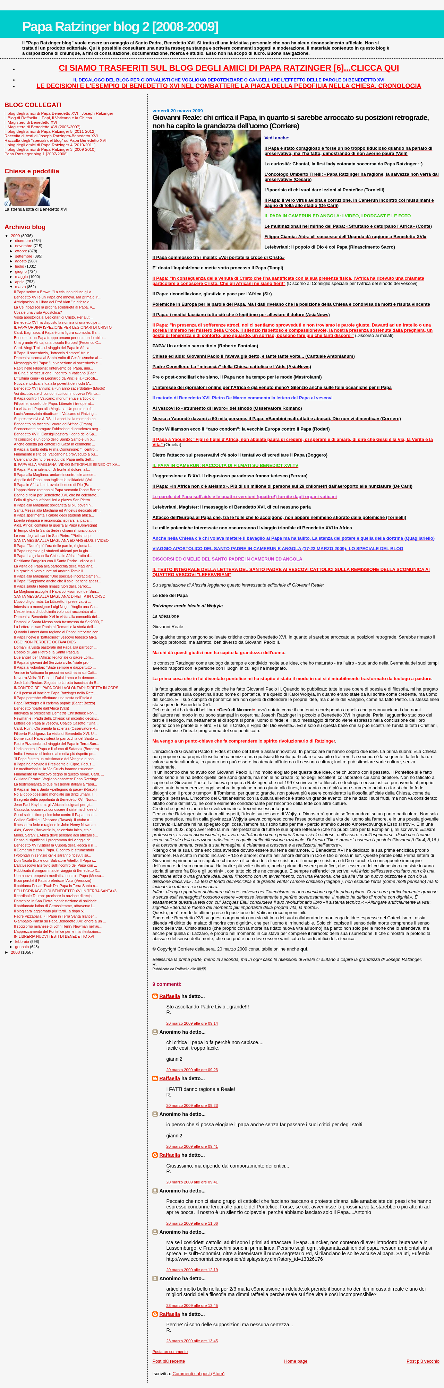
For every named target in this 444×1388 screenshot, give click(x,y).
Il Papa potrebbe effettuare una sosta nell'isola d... (54, 698)
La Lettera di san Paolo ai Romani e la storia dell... (55, 627)
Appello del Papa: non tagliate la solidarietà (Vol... (54, 480)
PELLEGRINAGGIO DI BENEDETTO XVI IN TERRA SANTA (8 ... (67, 891)
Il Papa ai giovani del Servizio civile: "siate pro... (53, 662)
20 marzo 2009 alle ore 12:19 (192, 1270)
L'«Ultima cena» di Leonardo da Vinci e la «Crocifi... (56, 378)
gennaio (22, 947)
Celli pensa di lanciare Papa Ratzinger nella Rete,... (56, 693)
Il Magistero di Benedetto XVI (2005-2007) (42, 126)
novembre (24, 246)
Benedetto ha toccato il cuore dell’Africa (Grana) (53, 424)
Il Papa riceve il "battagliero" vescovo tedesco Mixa (55, 637)
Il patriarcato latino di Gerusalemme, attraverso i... (54, 906)
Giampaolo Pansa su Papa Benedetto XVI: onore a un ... (60, 921)
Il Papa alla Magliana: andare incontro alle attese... (55, 474)
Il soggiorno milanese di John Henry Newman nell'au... (58, 926)
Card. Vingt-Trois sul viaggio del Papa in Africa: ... (54, 348)
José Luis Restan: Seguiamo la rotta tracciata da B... (56, 682)
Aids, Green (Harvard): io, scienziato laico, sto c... (54, 830)
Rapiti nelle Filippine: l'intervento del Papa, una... (53, 368)
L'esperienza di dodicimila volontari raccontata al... (55, 611)
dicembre (23, 240)
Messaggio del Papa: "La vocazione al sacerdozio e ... (58, 363)
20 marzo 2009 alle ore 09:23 (192, 1070)
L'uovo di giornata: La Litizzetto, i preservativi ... (52, 601)
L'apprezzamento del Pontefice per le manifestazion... (57, 931)
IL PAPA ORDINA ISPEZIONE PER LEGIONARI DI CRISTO (63, 327)
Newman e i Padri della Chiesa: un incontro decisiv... (56, 718)
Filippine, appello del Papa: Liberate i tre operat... (54, 403)
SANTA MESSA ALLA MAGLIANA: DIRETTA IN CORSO (59, 596)
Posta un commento (170, 1352)
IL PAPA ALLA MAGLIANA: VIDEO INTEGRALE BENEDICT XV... (67, 464)
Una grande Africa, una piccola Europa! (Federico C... (57, 342)
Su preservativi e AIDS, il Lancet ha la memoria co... (56, 419)
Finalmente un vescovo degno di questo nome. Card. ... (59, 774)
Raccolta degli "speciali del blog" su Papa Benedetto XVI (55, 140)
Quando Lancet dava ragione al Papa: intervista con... (57, 632)
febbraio (22, 941)
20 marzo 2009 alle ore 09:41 (192, 1146)
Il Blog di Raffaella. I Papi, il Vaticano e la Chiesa (48, 117)
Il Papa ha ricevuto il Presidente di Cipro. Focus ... (54, 764)
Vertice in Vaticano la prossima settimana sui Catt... (55, 672)
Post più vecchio (423, 1361)
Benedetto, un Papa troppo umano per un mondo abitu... (60, 338)
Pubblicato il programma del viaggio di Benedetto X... (57, 870)
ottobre (21, 251)
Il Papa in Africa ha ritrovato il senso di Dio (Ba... (53, 485)
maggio (22, 277)
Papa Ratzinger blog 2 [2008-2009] (120, 26)
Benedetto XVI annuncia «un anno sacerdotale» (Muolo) (59, 388)
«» (236, 709)
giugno (21, 271)
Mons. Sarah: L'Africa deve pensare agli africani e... (56, 835)
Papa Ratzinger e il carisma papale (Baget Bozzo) (54, 703)
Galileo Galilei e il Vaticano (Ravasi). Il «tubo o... (53, 820)
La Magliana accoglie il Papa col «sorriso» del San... (56, 591)
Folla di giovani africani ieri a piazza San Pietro (52, 500)
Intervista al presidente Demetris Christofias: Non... (55, 713)
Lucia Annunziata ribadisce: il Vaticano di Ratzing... (55, 413)
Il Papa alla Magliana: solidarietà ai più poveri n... (54, 505)
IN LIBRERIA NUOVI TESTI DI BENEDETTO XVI (54, 936)
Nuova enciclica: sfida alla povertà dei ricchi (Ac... (54, 383)
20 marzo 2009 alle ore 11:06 (192, 1223)
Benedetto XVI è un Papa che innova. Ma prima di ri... (57, 297)
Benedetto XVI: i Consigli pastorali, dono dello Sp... (55, 434)
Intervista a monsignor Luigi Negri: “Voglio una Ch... (56, 607)
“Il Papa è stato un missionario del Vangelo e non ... (55, 759)
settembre (24, 256)
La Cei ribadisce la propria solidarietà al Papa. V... (54, 307)
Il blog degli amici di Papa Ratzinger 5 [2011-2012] (50, 131)
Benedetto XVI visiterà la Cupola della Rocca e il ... (55, 845)
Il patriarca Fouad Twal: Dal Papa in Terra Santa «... (56, 886)
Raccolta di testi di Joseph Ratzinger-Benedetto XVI (51, 135)
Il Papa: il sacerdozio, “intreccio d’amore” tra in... (53, 353)
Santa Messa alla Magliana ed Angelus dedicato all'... (57, 510)
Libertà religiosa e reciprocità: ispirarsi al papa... (53, 520)
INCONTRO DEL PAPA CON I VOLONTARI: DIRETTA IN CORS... (67, 688)
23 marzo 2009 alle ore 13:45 (192, 1305)
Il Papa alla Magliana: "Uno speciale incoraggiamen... (57, 576)
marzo (21, 287)
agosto (21, 261)
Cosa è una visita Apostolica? (38, 312)
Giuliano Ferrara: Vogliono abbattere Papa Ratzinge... (57, 779)
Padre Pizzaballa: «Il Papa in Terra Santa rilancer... (55, 916)
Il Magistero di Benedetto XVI (31, 122)
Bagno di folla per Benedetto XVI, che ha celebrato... (56, 495)
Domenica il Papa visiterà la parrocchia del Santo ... (56, 738)
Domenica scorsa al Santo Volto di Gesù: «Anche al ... (58, 358)
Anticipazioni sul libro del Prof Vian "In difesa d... (53, 302)
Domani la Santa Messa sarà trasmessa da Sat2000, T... (59, 622)
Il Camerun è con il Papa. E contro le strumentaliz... (55, 850)
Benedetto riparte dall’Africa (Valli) (41, 708)
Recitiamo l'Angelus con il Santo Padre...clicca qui (54, 561)
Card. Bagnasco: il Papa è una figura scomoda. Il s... (57, 332)
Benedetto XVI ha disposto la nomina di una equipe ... (57, 322)
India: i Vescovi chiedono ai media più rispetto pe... (55, 754)
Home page (295, 1361)
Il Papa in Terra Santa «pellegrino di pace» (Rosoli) (55, 789)
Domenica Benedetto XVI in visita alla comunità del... (57, 617)
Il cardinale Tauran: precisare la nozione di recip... (54, 896)
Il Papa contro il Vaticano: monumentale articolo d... (55, 398)
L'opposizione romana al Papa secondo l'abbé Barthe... (59, 490)
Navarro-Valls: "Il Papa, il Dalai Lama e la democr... (55, 678)
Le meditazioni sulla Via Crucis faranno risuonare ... (55, 769)
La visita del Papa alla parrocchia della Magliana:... (55, 566)
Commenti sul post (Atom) (198, 1373)
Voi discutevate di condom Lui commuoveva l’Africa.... (57, 393)
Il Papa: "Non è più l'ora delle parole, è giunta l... (53, 546)
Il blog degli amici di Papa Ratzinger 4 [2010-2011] (50, 144)
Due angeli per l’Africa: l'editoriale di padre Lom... (54, 657)
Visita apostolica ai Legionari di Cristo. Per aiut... (53, 317)
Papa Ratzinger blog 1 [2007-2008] (36, 153)
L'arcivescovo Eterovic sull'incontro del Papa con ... (55, 865)
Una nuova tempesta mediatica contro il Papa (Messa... (59, 876)
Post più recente (168, 1361)
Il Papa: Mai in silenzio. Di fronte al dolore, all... (52, 469)
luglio (20, 266)
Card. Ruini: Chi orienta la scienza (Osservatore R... (56, 728)
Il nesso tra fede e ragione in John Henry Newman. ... (57, 825)
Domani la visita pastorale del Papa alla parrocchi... (55, 647)
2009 (16, 235)
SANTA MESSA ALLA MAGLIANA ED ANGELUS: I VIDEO (61, 540)
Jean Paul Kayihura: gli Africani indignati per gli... (53, 805)
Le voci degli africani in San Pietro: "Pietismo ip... (54, 535)
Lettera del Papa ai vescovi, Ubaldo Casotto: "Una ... (57, 723)
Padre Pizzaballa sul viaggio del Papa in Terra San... (56, 743)
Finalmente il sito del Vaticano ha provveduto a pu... (56, 454)
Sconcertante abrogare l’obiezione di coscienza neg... (57, 429)
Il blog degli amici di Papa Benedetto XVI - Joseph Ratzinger (59, 113)
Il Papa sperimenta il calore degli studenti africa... (54, 515)
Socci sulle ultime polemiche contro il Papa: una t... (55, 815)
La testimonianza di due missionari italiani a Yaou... (55, 784)
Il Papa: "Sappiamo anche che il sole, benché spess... (57, 581)
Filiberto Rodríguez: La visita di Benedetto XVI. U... (55, 733)
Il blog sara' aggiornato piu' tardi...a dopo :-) (49, 911)
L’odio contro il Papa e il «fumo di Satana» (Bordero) (56, 749)
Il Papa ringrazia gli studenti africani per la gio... (52, 551)
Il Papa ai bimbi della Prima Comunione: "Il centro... (55, 449)
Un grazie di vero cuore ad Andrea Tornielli (48, 571)
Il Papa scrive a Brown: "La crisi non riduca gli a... (54, 292)
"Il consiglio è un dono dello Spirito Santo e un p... (54, 439)
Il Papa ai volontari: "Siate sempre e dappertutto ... (55, 667)
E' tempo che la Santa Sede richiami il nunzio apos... (57, 530)
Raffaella (169, 996)
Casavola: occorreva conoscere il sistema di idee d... (57, 809)
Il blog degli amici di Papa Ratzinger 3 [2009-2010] (50, 149)
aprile (20, 282)
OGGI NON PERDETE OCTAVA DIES (45, 642)
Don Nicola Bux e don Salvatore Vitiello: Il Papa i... (55, 860)
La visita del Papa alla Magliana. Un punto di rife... (54, 409)
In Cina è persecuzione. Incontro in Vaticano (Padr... (56, 373)
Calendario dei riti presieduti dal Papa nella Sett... (54, 459)
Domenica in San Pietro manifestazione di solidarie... (57, 901)
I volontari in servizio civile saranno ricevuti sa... (52, 855)
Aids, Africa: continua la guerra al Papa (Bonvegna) (55, 525)
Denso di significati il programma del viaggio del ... (54, 840)
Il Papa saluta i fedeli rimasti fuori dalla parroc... (52, 586)
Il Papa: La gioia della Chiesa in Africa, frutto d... (53, 556)
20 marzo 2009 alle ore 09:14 (192, 1023)
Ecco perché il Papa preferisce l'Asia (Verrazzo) (52, 880)
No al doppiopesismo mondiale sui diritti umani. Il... (55, 794)
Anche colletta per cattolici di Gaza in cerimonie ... (54, 444)
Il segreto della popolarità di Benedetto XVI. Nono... (55, 799)
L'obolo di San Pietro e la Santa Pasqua (46, 652)
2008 (16, 952)
